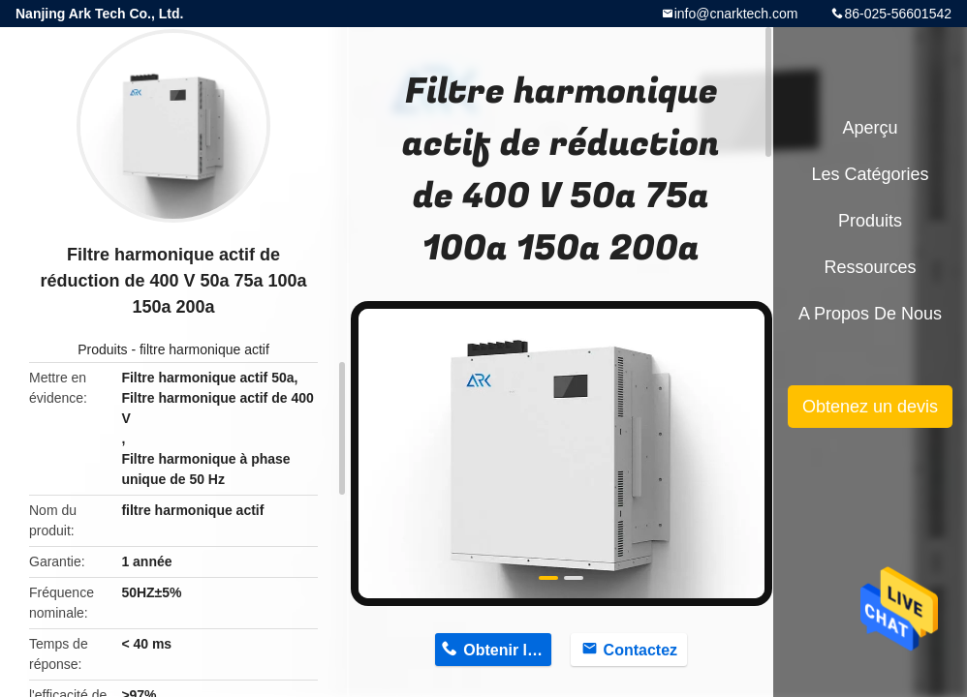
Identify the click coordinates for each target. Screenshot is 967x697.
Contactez (640, 650)
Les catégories (869, 174)
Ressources (870, 267)
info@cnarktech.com (736, 13)
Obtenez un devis (870, 406)
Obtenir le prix (507, 650)
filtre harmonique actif (204, 349)
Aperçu (869, 127)
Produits (102, 349)
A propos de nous (870, 313)
